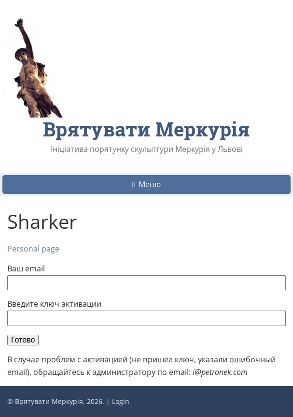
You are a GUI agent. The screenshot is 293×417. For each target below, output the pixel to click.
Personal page (33, 248)
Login (120, 401)
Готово (23, 340)
